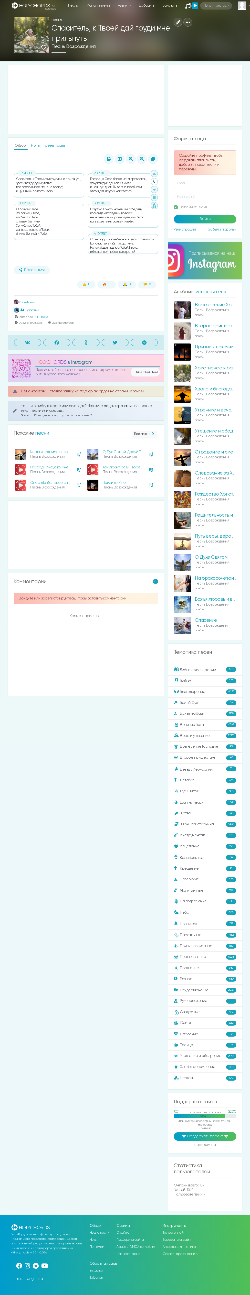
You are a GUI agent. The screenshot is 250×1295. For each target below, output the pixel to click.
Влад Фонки (24, 302)
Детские (205, 780)
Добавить (147, 5)
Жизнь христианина (205, 824)
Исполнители (98, 5)
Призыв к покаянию (216, 347)
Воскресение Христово (221, 305)
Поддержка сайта (130, 1239)
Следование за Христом (222, 473)
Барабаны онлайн (177, 1239)
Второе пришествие (205, 757)
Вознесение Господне (205, 746)
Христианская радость (220, 368)
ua (40, 1279)
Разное (205, 979)
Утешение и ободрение (221, 431)
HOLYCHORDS (50, 362)
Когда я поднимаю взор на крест (58, 452)
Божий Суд (205, 702)
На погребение (205, 901)
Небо (205, 912)
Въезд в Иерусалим (205, 769)
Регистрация (185, 229)
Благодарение (205, 691)
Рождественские (205, 990)
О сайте (122, 1232)
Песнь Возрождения (74, 46)
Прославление (205, 957)
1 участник (30, 310)
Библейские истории (205, 669)
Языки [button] (123, 5)
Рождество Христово (218, 494)
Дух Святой (205, 791)
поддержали (205, 1145)
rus (19, 1279)
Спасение (206, 620)
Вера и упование (205, 735)
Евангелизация (205, 802)
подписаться (146, 372)
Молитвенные (205, 890)
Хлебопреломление (205, 1067)
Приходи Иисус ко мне (49, 467)
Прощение (205, 968)
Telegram (97, 1277)
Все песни (144, 434)
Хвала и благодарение (220, 389)
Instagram (97, 1270)
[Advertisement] (86, 99)
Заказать (169, 5)
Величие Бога (205, 724)
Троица (205, 1045)
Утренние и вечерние (218, 410)
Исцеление (205, 846)
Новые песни (99, 1232)
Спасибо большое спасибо (54, 483)
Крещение (205, 868)
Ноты (36, 145)
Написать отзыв (128, 1254)
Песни (73, 5)
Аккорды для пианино (179, 1247)
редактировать (117, 406)
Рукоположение (205, 1001)
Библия (205, 680)
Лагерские (205, 879)
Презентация (54, 145)
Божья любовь (205, 713)
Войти (205, 219)
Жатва (205, 813)
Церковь (205, 1078)
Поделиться (32, 270)
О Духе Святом (211, 557)
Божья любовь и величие (221, 599)
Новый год (205, 923)
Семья (205, 1023)
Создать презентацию (180, 1254)
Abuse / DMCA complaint (135, 1247)
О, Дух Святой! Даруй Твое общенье (133, 452)
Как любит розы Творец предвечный (133, 467)
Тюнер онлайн (174, 1232)
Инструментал (205, 835)
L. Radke (42, 317)
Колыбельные (205, 857)
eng (30, 1279)
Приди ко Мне (114, 483)
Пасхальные (205, 935)
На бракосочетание (217, 578)
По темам (97, 1247)
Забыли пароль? (222, 229)
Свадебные (205, 1012)
